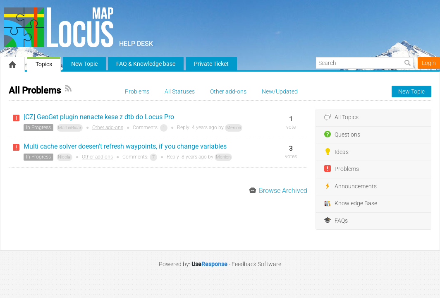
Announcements (350, 186)
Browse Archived (278, 191)
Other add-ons (107, 127)
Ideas (336, 152)
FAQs (336, 220)
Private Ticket (211, 63)
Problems (341, 169)
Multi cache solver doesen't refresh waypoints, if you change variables (125, 146)
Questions (342, 134)
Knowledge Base (350, 203)
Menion (233, 127)
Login (429, 63)
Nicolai (64, 157)
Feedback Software (256, 264)
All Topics (341, 117)
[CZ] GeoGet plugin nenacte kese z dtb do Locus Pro (99, 117)
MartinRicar (69, 127)
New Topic (84, 63)
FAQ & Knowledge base (145, 63)
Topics (44, 64)
